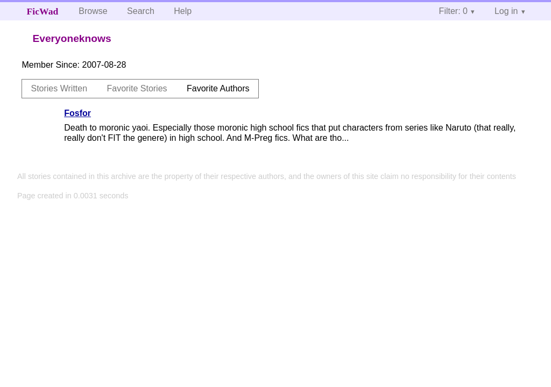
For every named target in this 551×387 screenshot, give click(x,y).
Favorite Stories (137, 88)
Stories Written (59, 88)
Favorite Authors (218, 88)
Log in (506, 11)
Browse (93, 11)
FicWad (43, 11)
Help (183, 11)
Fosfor (77, 113)
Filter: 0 (453, 11)
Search (140, 11)
